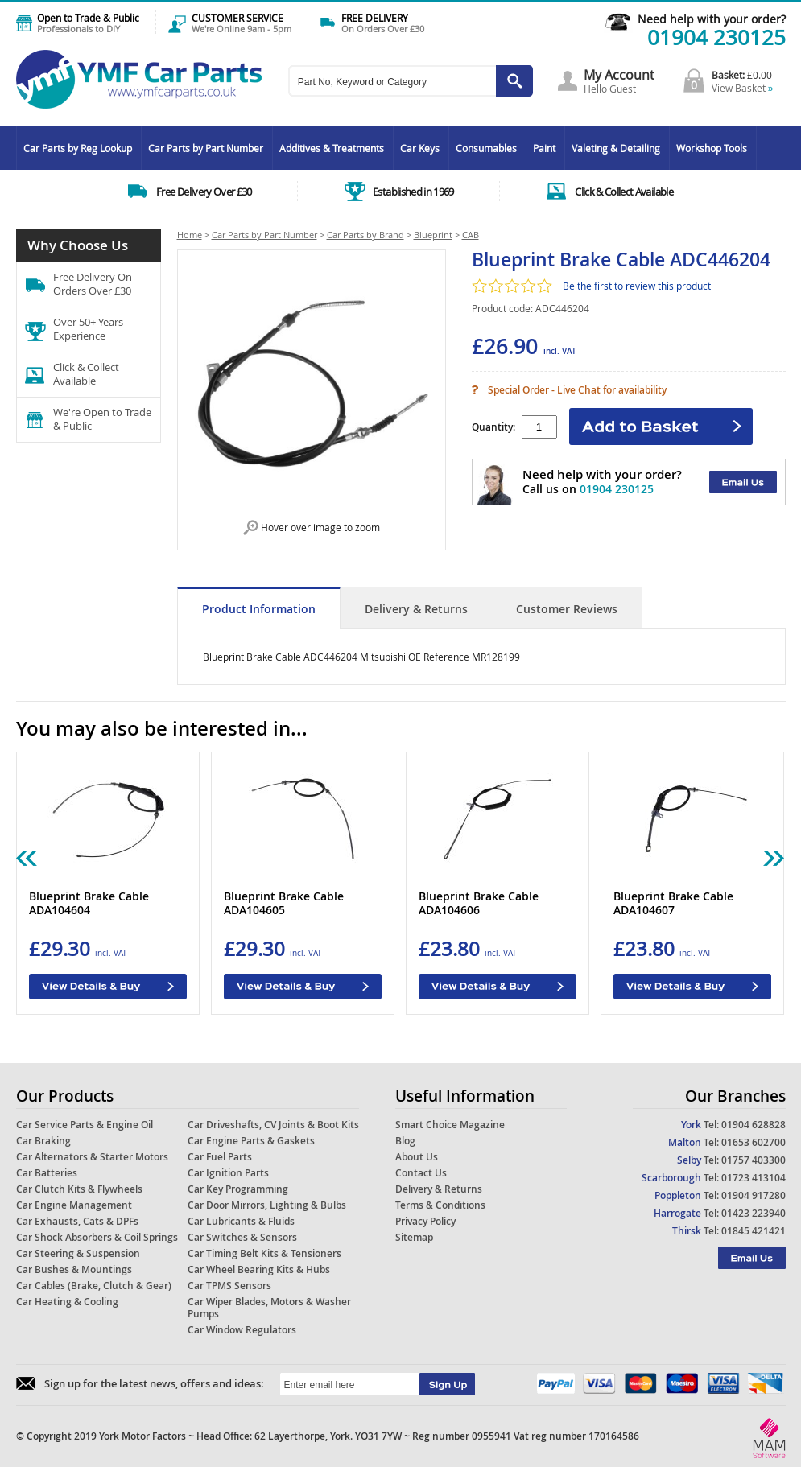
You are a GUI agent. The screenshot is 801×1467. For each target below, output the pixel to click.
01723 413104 (753, 1178)
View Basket (743, 87)
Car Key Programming (238, 1189)
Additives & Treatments (331, 148)
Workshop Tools (711, 148)
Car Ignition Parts (228, 1173)
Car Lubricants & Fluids (241, 1221)
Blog (405, 1141)
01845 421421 (753, 1231)
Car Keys (420, 148)
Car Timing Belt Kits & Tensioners (264, 1253)
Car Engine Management (74, 1205)
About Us (416, 1157)
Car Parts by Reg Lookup (77, 148)
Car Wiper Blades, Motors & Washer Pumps (269, 1308)
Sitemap (414, 1237)
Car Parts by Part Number (205, 148)
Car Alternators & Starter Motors (92, 1157)
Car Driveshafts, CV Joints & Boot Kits (273, 1124)
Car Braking (43, 1141)
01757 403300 (753, 1160)
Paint (544, 148)
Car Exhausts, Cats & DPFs (77, 1221)
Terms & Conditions (440, 1205)
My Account (619, 75)
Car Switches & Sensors (242, 1237)
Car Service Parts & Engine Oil (84, 1124)
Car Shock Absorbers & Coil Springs (97, 1237)
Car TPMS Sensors (229, 1285)
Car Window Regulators (242, 1330)
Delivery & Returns (416, 608)
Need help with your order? (712, 19)
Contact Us (421, 1173)
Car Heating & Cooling (67, 1301)
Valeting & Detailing (616, 148)
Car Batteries (46, 1173)
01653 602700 (753, 1142)
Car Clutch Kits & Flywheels (79, 1189)
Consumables (486, 148)
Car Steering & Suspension (78, 1253)
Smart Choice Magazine (450, 1124)
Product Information (259, 608)
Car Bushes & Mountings (74, 1269)
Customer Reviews (566, 608)
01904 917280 (753, 1195)
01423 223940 (753, 1213)
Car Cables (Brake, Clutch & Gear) (93, 1285)
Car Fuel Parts (220, 1157)
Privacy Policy (425, 1221)
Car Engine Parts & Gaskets (251, 1141)
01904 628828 (753, 1124)
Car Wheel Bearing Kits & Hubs (259, 1269)
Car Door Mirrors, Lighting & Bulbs (267, 1205)
